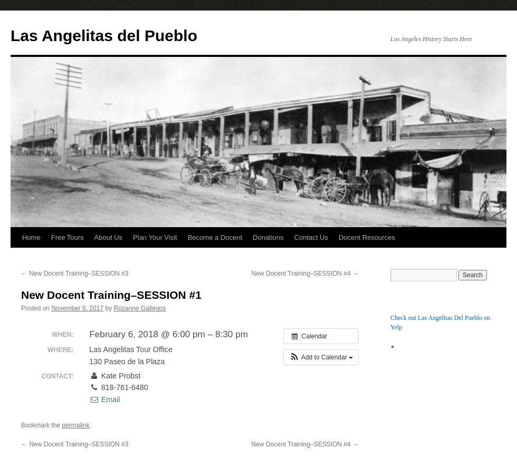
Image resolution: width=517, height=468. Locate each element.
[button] (321, 357)
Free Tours (67, 237)
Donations (268, 237)
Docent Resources (367, 237)
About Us (108, 237)
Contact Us (311, 237)
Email (104, 399)
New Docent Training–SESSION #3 (74, 273)
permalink (75, 425)
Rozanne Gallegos (140, 308)
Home (31, 237)
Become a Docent (215, 237)
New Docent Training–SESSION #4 (305, 273)
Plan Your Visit (155, 237)
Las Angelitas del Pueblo (104, 35)
